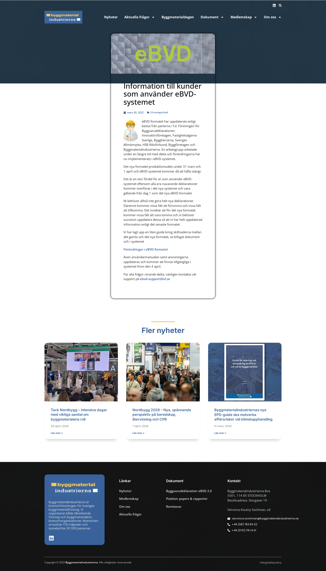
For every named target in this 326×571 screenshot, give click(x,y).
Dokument (212, 17)
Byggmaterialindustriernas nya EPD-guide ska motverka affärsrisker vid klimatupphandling (243, 414)
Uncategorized (159, 112)
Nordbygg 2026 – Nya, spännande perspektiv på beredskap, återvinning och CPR (161, 414)
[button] (280, 5)
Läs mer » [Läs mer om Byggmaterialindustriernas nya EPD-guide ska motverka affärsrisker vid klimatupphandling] (220, 433)
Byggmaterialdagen (178, 17)
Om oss (273, 17)
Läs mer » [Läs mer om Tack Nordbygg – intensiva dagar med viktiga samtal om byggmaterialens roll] (57, 433)
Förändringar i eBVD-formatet (145, 249)
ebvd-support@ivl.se (155, 279)
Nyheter (111, 17)
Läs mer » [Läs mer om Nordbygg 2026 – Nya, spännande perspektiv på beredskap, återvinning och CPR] (138, 433)
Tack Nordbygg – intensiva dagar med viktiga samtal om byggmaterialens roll (79, 414)
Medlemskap (244, 17)
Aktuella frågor (139, 17)
